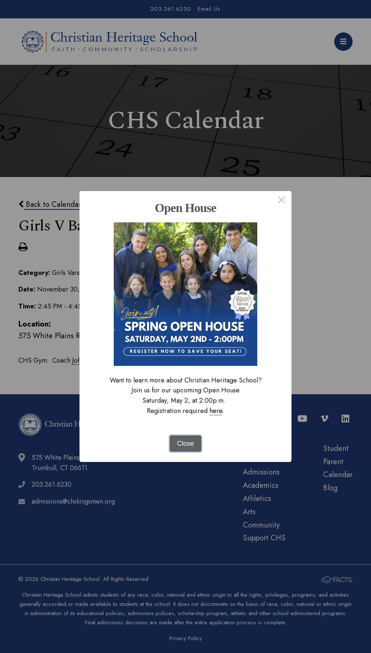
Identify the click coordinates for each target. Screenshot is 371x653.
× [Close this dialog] (281, 201)
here (215, 411)
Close (185, 443)
